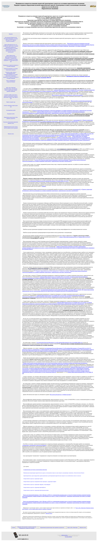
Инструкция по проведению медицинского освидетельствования (67, 95)
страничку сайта (63, 136)
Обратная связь (49, 513)
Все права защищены (68, 536)
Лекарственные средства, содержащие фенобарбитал (34, 487)
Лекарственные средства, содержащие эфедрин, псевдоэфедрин (36, 484)
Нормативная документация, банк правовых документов (52, 527)
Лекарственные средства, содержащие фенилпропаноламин (36, 490)
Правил (44, 186)
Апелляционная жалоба (10, 110)
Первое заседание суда (10, 102)
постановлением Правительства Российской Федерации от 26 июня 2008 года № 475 (48, 181)
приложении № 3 (77, 189)
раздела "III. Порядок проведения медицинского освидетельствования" (52, 160)
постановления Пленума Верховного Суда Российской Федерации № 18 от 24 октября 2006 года (59, 342)
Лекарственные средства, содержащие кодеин (33, 478)
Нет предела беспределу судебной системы (60, 394)
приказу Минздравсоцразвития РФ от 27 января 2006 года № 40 (74, 237)
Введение (11, 34)
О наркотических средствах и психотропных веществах (35, 469)
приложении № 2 (78, 120)
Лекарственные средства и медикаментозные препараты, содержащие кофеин (39, 481)
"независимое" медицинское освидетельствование (34, 445)
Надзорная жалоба (10, 113)
